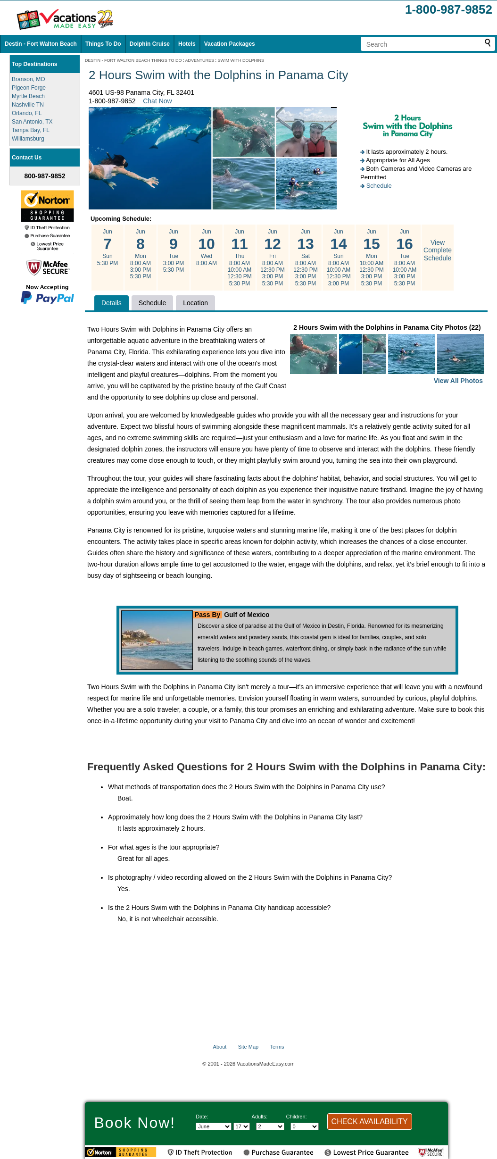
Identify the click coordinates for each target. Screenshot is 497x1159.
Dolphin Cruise (150, 44)
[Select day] (241, 1126)
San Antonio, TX (32, 121)
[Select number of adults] (270, 1126)
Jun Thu (240, 257)
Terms (277, 1047)
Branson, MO (28, 79)
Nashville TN (28, 104)
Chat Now (157, 101)
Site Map (248, 1047)
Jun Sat (306, 257)
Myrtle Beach (28, 96)
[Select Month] (214, 1126)
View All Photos (458, 380)
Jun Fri (273, 257)
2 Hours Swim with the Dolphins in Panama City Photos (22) (387, 355)
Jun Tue (173, 251)
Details (111, 303)
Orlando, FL (26, 113)
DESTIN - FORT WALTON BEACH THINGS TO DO (133, 60)
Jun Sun (107, 247)
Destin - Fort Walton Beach (41, 44)
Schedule (379, 185)
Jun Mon (140, 254)
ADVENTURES (200, 60)
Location (195, 303)
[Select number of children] (304, 1126)
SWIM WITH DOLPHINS (241, 60)
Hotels (187, 44)
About (220, 1047)
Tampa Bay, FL (31, 130)
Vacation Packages (229, 44)
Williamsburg (28, 138)
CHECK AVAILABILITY (369, 1121)
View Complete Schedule (437, 250)
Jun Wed (207, 247)
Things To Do (103, 44)
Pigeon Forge (29, 87)
